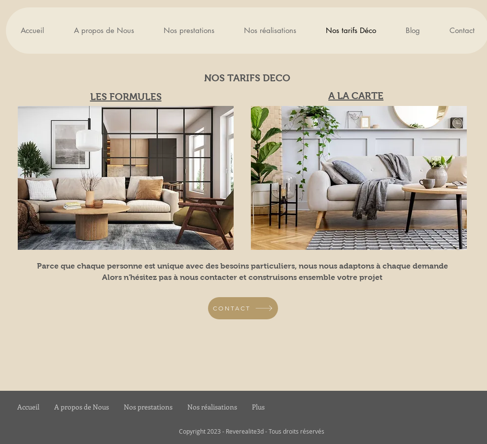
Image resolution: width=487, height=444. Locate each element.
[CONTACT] (243, 308)
